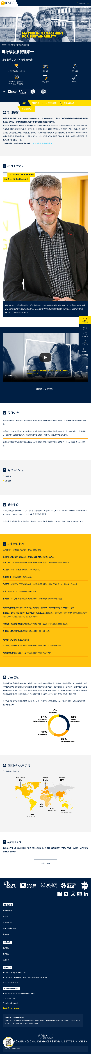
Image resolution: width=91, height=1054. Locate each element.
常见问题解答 (27, 109)
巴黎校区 (6, 954)
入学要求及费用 (51, 103)
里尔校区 (6, 948)
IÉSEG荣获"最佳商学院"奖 (42, 143)
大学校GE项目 (8, 910)
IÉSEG (4, 45)
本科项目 (6, 916)
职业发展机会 (69, 103)
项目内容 (35, 103)
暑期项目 (6, 934)
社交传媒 (6, 960)
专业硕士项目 (8, 922)
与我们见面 (45, 863)
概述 (24, 103)
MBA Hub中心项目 (9, 928)
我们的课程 (11, 45)
